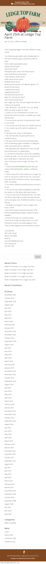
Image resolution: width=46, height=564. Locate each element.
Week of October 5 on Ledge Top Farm (18, 276)
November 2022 (10, 414)
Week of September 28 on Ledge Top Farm (20, 280)
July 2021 (8, 468)
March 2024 (9, 361)
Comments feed (10, 538)
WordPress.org (10, 542)
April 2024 (8, 358)
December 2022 (10, 411)
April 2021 (8, 477)
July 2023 (8, 388)
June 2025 (8, 311)
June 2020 (8, 511)
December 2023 (10, 371)
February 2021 (10, 484)
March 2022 (9, 441)
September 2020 (10, 501)
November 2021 (10, 454)
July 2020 (8, 507)
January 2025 (9, 328)
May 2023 (8, 394)
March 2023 (9, 401)
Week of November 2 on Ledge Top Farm (19, 266)
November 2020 (10, 494)
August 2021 (9, 464)
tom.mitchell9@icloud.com (21, 167)
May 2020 (8, 514)
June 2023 (8, 391)
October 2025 (9, 298)
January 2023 (9, 408)
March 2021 (9, 481)
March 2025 (9, 321)
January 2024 (9, 368)
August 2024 (9, 345)
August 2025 (9, 305)
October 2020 (9, 497)
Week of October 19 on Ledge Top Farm (19, 270)
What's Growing (20, 41)
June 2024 (8, 351)
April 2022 (8, 438)
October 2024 (9, 338)
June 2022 (8, 431)
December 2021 (10, 451)
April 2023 (8, 398)
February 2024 (10, 365)
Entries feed (9, 535)
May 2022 (8, 434)
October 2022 (9, 418)
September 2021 (10, 461)
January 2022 (9, 448)
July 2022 (8, 428)
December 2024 (10, 331)
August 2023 (9, 384)
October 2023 (9, 378)
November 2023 (10, 374)
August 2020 (9, 504)
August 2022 (9, 424)
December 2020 (10, 491)
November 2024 (10, 335)
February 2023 (10, 404)
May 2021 (8, 474)
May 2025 (8, 315)
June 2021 (8, 471)
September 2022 (10, 421)
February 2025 (10, 325)
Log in (7, 532)
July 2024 (8, 348)
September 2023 (10, 381)
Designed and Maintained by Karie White (23, 558)
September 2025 (10, 301)
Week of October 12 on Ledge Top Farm (19, 273)
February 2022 (10, 444)
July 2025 (8, 308)
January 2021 (9, 487)
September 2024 (10, 341)
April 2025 (8, 318)
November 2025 (10, 295)
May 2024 (8, 354)
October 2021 (9, 457)
